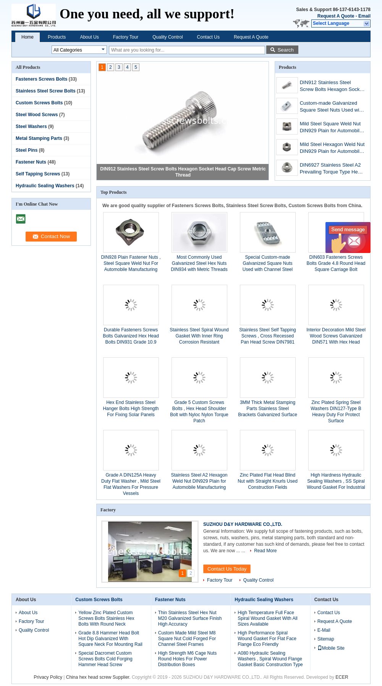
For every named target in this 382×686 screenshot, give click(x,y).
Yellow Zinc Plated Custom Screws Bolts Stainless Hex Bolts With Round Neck (106, 618)
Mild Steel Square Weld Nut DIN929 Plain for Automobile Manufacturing (331, 128)
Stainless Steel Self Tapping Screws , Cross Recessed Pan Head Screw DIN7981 (267, 336)
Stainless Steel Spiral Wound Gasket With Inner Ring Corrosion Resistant (199, 336)
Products (57, 37)
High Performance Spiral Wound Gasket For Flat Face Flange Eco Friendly (267, 638)
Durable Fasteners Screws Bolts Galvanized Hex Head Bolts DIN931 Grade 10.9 (131, 336)
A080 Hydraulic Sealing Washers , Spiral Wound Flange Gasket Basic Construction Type (270, 658)
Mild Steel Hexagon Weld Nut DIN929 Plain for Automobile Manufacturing (332, 148)
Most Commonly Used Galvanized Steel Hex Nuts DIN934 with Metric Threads (199, 263)
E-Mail (323, 630)
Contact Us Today (226, 569)
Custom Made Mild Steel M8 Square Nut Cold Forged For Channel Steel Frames (187, 638)
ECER (341, 677)
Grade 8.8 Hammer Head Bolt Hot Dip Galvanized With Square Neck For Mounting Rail (110, 638)
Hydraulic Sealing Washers (45, 185)
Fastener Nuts (31, 162)
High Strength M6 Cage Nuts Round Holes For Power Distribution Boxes (187, 658)
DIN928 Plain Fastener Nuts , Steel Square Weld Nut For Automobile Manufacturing (130, 263)
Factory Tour (125, 37)
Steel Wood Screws (37, 114)
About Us (89, 37)
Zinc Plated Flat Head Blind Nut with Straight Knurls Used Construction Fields (268, 481)
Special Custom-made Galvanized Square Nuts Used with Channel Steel (268, 263)
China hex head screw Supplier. (99, 677)
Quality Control (167, 37)
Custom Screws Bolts (39, 102)
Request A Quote (335, 16)
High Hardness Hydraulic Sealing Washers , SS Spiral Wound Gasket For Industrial (336, 481)
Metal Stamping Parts (39, 138)
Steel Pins (26, 150)
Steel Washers (31, 126)
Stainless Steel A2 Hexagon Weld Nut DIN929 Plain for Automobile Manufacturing (199, 481)
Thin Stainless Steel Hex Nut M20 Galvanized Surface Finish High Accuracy (190, 618)
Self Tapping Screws (38, 174)
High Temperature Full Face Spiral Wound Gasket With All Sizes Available (268, 618)
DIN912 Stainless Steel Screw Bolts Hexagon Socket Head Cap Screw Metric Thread (332, 86)
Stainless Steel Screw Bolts (46, 91)
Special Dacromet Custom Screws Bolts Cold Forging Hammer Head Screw (105, 658)
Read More (265, 550)
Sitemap (325, 639)
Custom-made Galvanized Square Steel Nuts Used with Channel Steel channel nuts (331, 107)
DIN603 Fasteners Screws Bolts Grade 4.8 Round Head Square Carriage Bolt (335, 263)
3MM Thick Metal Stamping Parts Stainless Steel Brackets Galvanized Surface (267, 408)
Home (27, 37)
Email (364, 16)
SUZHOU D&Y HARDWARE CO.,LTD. (242, 524)
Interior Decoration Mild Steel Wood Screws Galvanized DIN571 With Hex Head (336, 336)
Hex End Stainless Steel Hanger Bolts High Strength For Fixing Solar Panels (131, 408)
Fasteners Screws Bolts (41, 79)
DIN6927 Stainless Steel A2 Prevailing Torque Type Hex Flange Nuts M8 (330, 169)
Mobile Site (331, 648)
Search (286, 50)
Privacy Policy (48, 677)
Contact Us (208, 37)
